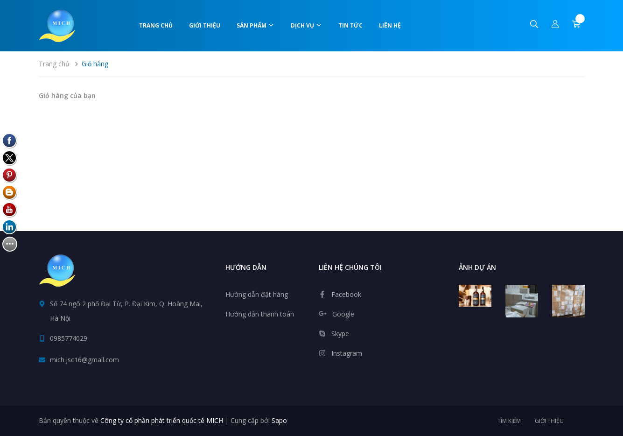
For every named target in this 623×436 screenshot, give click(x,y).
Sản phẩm (255, 25)
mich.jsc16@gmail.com (84, 359)
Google (343, 313)
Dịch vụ (306, 25)
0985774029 (68, 338)
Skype (340, 333)
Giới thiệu (204, 25)
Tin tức (350, 25)
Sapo (279, 420)
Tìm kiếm (509, 421)
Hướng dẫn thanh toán (259, 313)
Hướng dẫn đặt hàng (256, 294)
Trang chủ (156, 25)
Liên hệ (390, 25)
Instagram (346, 353)
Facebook (346, 294)
